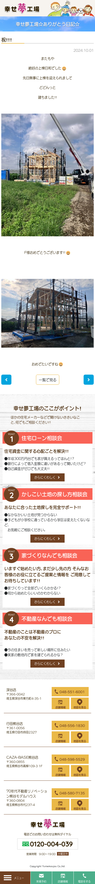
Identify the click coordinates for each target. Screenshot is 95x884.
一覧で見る (47, 379)
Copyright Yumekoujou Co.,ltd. (47, 866)
